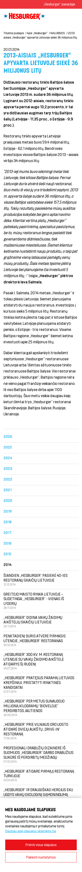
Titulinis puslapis (13, 33)
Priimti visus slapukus (41, 845)
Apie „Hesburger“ (37, 33)
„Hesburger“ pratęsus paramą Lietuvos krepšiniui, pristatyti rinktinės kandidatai (38, 682)
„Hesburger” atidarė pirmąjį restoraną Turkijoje (38, 773)
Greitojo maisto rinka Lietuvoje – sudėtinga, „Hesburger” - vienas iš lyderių (33, 599)
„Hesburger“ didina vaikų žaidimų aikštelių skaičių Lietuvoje (32, 619)
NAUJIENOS (58, 33)
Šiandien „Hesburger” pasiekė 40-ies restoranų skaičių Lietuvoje (35, 577)
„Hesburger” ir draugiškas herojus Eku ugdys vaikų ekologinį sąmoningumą (38, 792)
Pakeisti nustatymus (41, 857)
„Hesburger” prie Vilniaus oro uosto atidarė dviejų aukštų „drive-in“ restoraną (35, 729)
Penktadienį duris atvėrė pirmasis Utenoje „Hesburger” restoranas (34, 638)
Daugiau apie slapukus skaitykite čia (30, 831)
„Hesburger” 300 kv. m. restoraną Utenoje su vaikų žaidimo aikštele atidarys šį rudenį (33, 659)
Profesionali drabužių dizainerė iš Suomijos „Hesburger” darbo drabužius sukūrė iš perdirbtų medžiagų (38, 753)
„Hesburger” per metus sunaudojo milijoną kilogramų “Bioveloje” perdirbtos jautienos (34, 706)
